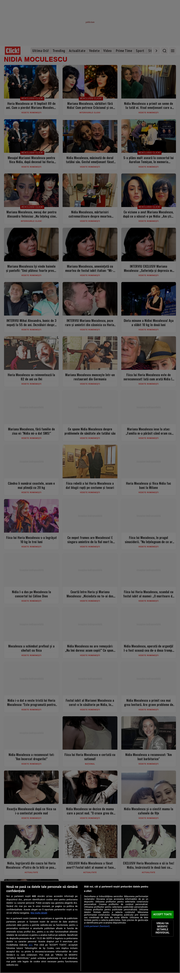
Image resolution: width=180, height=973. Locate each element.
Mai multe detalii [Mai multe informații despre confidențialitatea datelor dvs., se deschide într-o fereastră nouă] (39, 913)
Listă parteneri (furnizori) (97, 926)
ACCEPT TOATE (162, 914)
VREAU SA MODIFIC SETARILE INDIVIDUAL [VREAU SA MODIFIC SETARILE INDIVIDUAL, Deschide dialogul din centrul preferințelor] (162, 928)
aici (31, 944)
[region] (90, 927)
